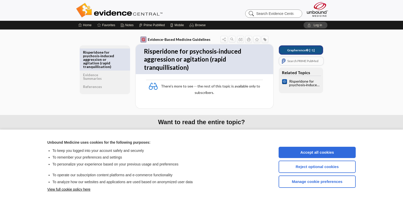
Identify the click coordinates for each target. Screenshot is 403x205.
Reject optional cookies (317, 166)
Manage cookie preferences (317, 181)
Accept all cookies (317, 152)
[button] (198, 25)
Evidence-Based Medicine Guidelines (172, 39)
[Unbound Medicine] (317, 9)
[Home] (84, 25)
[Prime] (152, 25)
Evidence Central (140, 10)
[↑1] (297, 50)
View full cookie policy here (68, 189)
